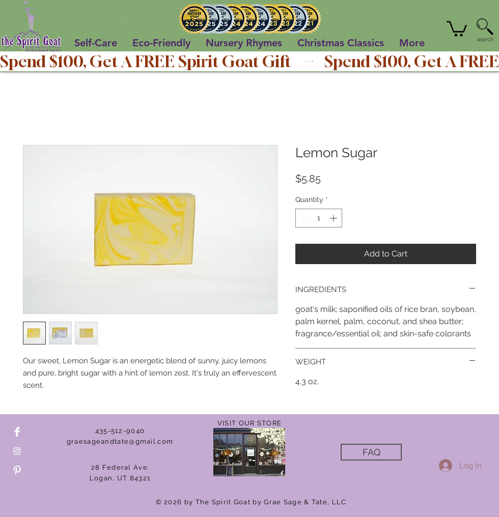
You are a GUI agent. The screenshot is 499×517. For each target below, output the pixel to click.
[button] (457, 28)
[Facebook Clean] (17, 432)
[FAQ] (371, 452)
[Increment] (334, 218)
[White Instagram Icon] (17, 451)
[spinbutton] (319, 218)
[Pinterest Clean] (17, 470)
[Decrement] (303, 218)
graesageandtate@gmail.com (120, 441)
